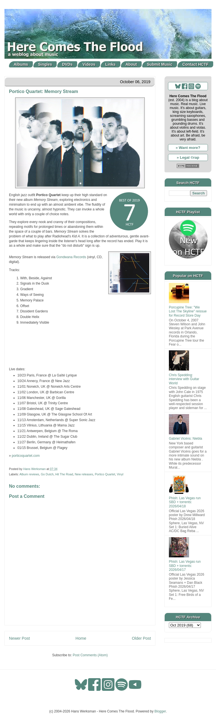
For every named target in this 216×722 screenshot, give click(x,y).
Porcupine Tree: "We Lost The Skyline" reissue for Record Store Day (188, 311)
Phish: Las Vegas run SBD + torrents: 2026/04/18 (185, 502)
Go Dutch (47, 474)
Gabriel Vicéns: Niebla (185, 439)
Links (110, 64)
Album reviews (29, 474)
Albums (21, 64)
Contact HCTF (195, 64)
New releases (84, 474)
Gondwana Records (71, 257)
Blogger (160, 711)
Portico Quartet (105, 474)
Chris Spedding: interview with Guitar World (184, 379)
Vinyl (120, 474)
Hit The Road (64, 474)
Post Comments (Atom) (90, 655)
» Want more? (188, 148)
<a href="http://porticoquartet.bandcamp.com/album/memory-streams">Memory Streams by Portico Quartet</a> (80, 345)
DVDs (67, 64)
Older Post (141, 638)
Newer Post (19, 638)
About (131, 64)
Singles (45, 64)
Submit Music (160, 64)
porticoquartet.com (26, 456)
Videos (88, 64)
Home (80, 638)
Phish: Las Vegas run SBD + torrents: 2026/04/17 (185, 566)
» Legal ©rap (188, 157)
